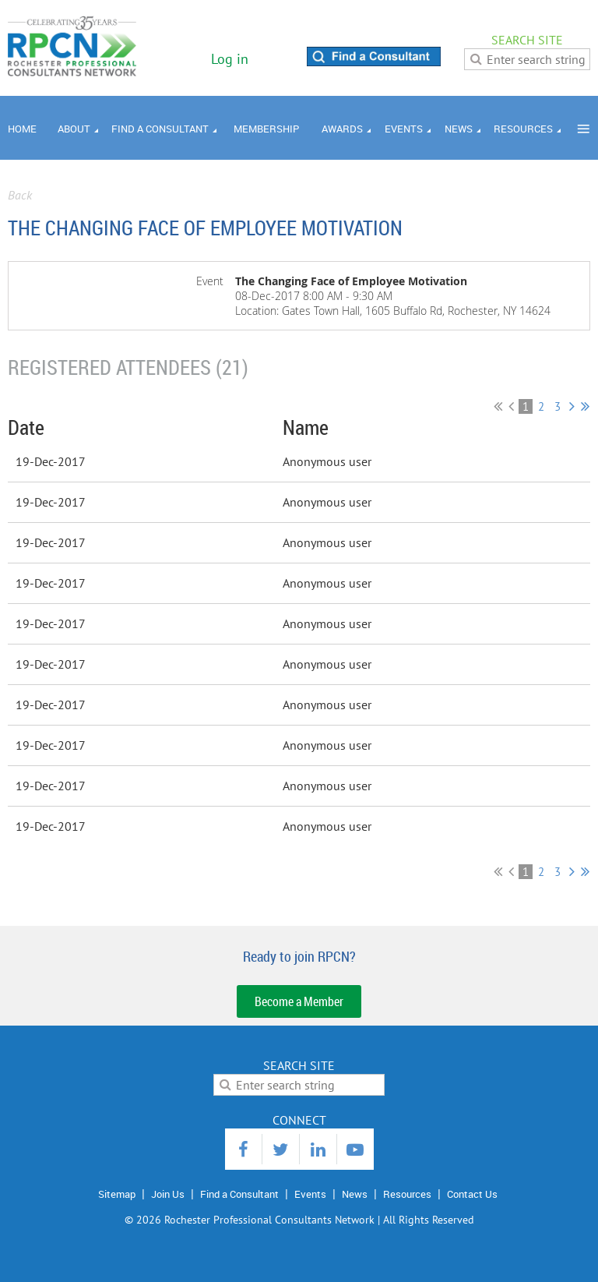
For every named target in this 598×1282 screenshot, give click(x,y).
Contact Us (472, 1194)
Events (310, 1194)
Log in (229, 59)
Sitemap (116, 1194)
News (355, 1194)
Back (20, 195)
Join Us (168, 1194)
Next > (572, 406)
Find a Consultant (239, 1194)
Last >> (585, 406)
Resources (407, 1194)
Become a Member (299, 1001)
